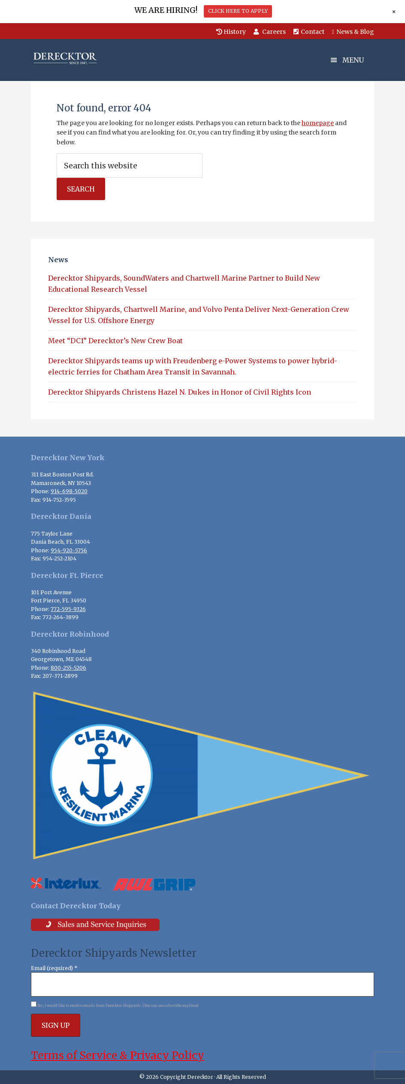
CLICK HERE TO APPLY (238, 11)
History (231, 32)
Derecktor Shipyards (74, 58)
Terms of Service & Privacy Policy (117, 1055)
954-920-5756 (69, 550)
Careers (270, 32)
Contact (308, 32)
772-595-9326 (68, 609)
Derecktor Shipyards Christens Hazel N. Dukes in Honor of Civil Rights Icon (179, 392)
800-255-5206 (68, 668)
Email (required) (54, 968)
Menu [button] (353, 60)
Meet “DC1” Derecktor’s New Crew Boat (115, 340)
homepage (318, 123)
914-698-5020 (69, 491)
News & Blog (353, 32)
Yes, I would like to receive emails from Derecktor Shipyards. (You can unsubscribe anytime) (117, 1005)
